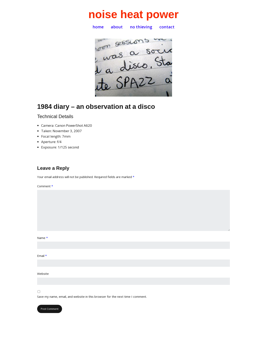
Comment (45, 186)
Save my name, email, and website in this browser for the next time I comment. (92, 297)
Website (43, 274)
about (117, 27)
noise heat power (133, 14)
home (98, 27)
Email (42, 256)
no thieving (141, 27)
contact (166, 27)
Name (42, 238)
